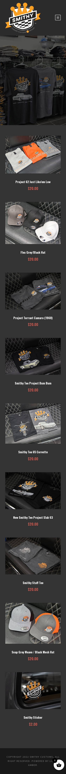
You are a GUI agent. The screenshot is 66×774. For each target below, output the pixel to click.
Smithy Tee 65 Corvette (33, 452)
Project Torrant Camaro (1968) (33, 318)
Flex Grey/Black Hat (33, 252)
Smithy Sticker (33, 717)
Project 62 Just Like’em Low (33, 182)
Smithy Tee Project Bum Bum (33, 383)
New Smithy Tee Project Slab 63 (33, 517)
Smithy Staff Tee (33, 583)
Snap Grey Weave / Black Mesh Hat (33, 652)
